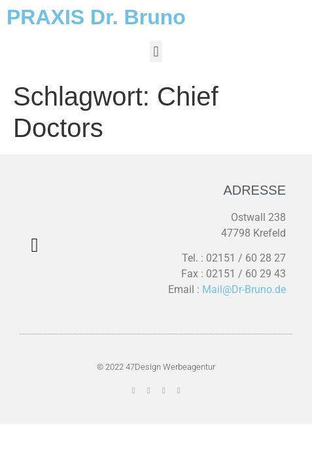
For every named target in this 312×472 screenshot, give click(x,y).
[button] (156, 51)
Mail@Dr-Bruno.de (244, 289)
